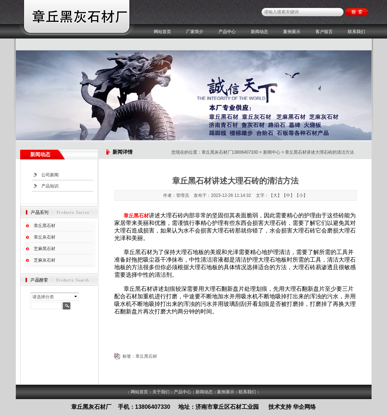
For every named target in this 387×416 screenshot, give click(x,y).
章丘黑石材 (44, 225)
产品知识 (50, 186)
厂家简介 (194, 31)
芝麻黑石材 (44, 248)
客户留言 (324, 31)
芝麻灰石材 (44, 260)
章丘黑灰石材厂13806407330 (230, 152)
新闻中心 (271, 152)
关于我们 (161, 391)
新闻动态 (259, 31)
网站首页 (162, 31)
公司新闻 (50, 174)
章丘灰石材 (44, 237)
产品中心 (227, 31)
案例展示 (291, 31)
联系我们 (356, 31)
